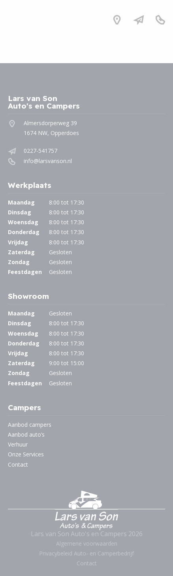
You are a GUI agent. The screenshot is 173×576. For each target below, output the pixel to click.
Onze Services (26, 454)
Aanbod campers (29, 424)
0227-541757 (40, 150)
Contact (18, 464)
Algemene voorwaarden (86, 543)
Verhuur (18, 444)
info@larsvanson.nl (48, 161)
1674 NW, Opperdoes (51, 133)
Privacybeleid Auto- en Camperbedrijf (86, 553)
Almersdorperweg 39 (50, 123)
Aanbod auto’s (26, 434)
